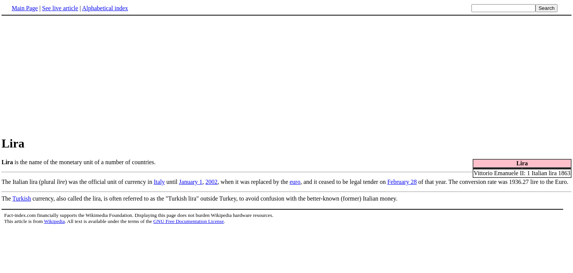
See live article (60, 8)
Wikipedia (54, 221)
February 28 (402, 182)
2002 (211, 182)
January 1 (190, 182)
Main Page (25, 8)
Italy (159, 182)
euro (295, 182)
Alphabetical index (105, 8)
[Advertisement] (286, 75)
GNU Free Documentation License (188, 221)
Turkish (22, 198)
